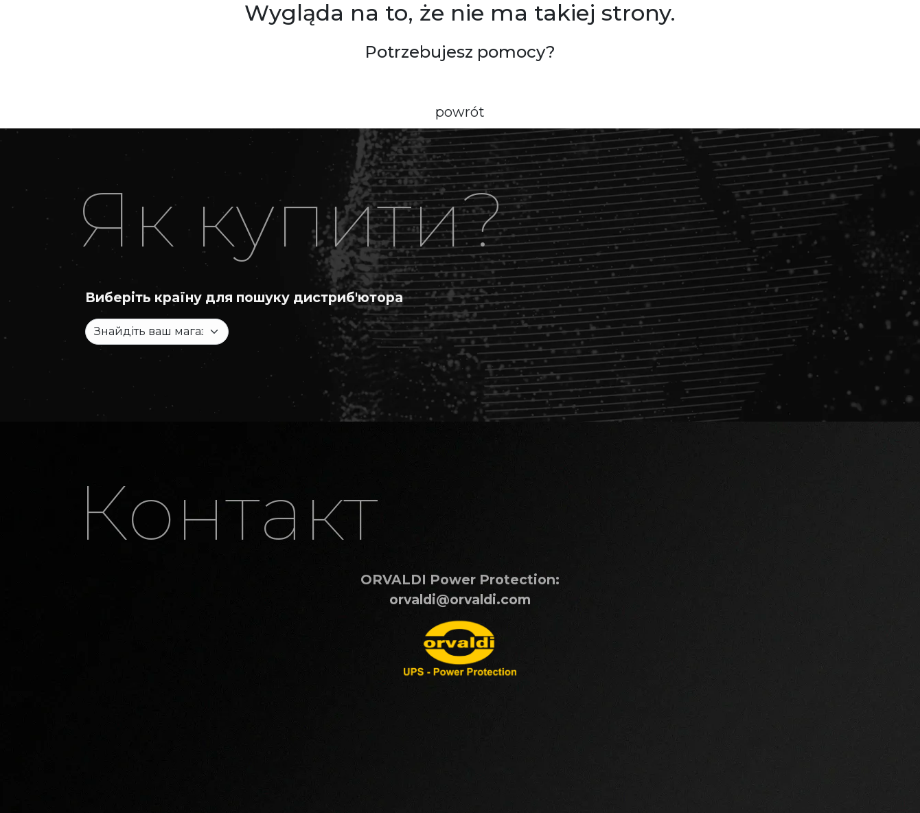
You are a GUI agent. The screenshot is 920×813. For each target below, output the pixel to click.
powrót (460, 112)
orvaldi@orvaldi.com (460, 599)
